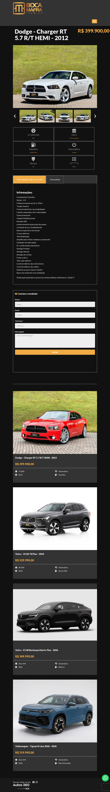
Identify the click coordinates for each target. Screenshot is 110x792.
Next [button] (95, 116)
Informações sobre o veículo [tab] (29, 179)
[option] (55, 76)
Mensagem (19, 332)
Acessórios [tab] (55, 179)
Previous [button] (15, 116)
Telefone (19, 321)
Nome (18, 300)
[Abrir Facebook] (33, 782)
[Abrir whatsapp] (105, 778)
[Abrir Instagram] (37, 782)
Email (17, 310)
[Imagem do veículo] (55, 422)
